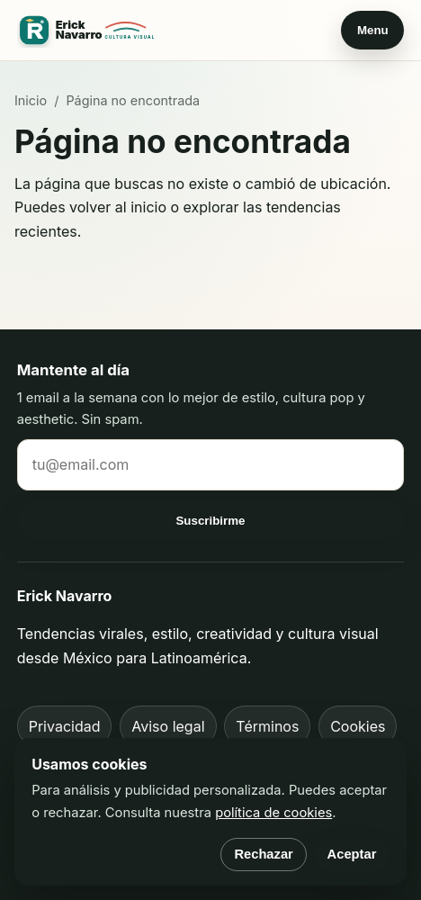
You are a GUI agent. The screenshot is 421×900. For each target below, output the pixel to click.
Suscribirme (210, 520)
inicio (148, 207)
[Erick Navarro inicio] (89, 31)
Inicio (30, 100)
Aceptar (352, 854)
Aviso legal (167, 726)
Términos (267, 726)
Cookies (357, 726)
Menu (373, 30)
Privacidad (65, 726)
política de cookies (273, 813)
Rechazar (263, 854)
